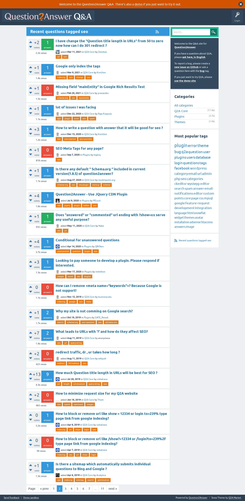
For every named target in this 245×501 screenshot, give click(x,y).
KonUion (101, 72)
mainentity (84, 98)
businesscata (104, 297)
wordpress (198, 168)
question (77, 251)
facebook (182, 168)
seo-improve (70, 139)
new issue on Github (186, 67)
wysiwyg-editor (198, 184)
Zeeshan (102, 52)
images (60, 276)
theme (203, 145)
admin (207, 174)
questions (191, 163)
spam (92, 118)
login (86, 429)
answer (198, 188)
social (70, 276)
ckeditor (180, 184)
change (79, 77)
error (192, 145)
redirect (61, 363)
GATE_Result (101, 317)
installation (181, 222)
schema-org (62, 98)
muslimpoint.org (106, 180)
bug (202, 70)
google (72, 302)
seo (65, 57)
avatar (199, 217)
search (60, 322)
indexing (61, 77)
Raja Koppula (105, 113)
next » (113, 488)
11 (102, 488)
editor (198, 193)
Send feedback (11, 498)
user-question (88, 322)
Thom (101, 399)
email (192, 174)
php (177, 179)
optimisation (103, 480)
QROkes (99, 246)
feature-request (197, 203)
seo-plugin (83, 185)
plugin (67, 118)
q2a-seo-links (86, 139)
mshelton (100, 271)
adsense (195, 222)
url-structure (79, 384)
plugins (87, 276)
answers (179, 226)
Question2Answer (185, 47)
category (181, 174)
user (206, 152)
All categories (183, 105)
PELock (96, 200)
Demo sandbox (31, 498)
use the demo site (185, 80)
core (187, 198)
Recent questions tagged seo (195, 240)
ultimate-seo (111, 322)
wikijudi (102, 358)
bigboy (97, 155)
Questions (118, 18)
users (191, 157)
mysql (208, 198)
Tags (161, 18)
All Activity (103, 18)
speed (67, 404)
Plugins (86, 155)
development (184, 208)
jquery (67, 205)
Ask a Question (189, 18)
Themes (179, 122)
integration (203, 208)
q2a (71, 77)
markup (95, 185)
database (203, 157)
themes (189, 217)
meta (88, 302)
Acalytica (101, 475)
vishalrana (102, 379)
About (214, 18)
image (190, 226)
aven (76, 118)
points (179, 198)
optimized (78, 404)
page (195, 198)
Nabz (101, 226)
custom (208, 193)
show (77, 429)
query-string (76, 343)
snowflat (200, 213)
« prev (44, 488)
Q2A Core (89, 52)
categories (195, 179)
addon (86, 205)
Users (173, 18)
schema (106, 185)
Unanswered (146, 18)
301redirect (73, 363)
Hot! (131, 18)
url (58, 57)
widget (179, 217)
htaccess (207, 222)
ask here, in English (193, 57)
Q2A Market (235, 497)
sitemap (80, 480)
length (66, 384)
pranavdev (103, 93)
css (201, 198)
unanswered (63, 251)
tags (203, 163)
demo (138, 4)
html (190, 213)
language (180, 213)
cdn (58, 205)
